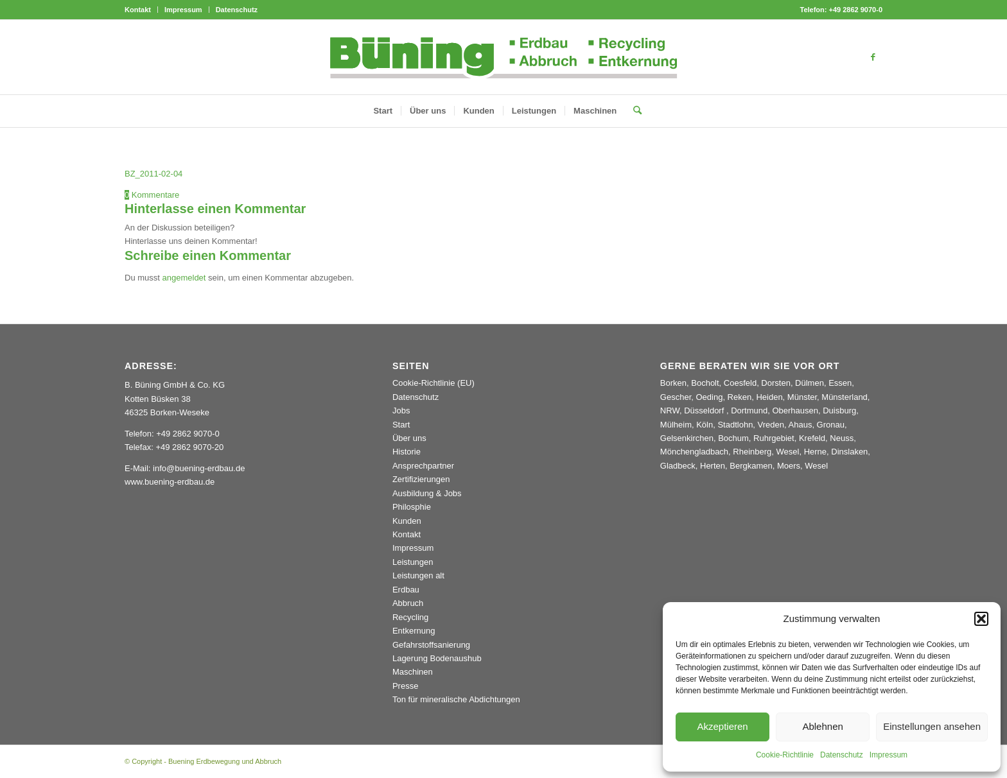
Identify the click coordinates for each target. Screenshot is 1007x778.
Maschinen (412, 672)
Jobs (401, 410)
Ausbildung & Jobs (427, 493)
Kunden (406, 521)
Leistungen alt (418, 575)
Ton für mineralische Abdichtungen (456, 699)
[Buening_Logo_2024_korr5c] (503, 57)
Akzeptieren (722, 726)
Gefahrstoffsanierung (431, 645)
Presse (405, 686)
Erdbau (405, 589)
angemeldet (184, 277)
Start (401, 424)
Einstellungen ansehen (932, 726)
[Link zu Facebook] (872, 57)
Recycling (410, 617)
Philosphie (411, 507)
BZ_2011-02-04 (153, 173)
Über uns (409, 438)
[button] (981, 618)
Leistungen (412, 562)
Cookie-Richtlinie (785, 754)
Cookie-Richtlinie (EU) (433, 383)
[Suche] (633, 111)
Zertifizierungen (421, 479)
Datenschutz (841, 754)
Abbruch (407, 603)
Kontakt (138, 9)
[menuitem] (141, 9)
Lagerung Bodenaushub (437, 658)
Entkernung (413, 630)
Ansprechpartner (423, 466)
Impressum (888, 754)
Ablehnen (822, 726)
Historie (406, 451)
